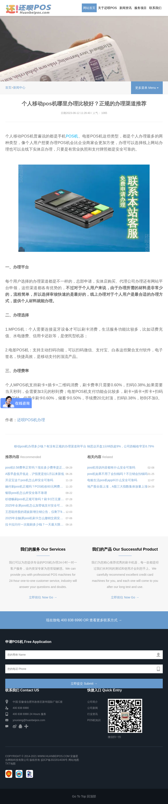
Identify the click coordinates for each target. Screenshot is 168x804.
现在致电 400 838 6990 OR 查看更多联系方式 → (84, 620)
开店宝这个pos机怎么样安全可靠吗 (29, 480)
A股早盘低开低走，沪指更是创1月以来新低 (34, 474)
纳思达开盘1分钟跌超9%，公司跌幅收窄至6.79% (120, 446)
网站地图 (73, 759)
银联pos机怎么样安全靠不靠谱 (26, 493)
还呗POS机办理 (31, 420)
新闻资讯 (125, 8)
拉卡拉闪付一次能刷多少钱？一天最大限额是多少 (35, 524)
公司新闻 (92, 708)
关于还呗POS (107, 8)
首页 (8, 87)
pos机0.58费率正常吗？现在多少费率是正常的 (35, 467)
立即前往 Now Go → (43, 597)
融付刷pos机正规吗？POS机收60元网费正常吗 (35, 486)
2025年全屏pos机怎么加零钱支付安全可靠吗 (35, 505)
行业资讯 (92, 714)
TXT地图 (10, 763)
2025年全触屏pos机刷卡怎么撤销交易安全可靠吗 (35, 518)
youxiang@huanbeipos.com (29, 720)
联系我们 (155, 8)
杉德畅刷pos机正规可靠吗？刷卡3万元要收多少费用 (35, 499)
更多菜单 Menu (147, 87)
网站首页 (89, 8)
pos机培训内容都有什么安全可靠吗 (111, 467)
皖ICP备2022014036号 (54, 759)
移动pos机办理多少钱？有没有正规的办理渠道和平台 (50, 446)
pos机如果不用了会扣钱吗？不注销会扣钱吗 (117, 474)
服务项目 (140, 8)
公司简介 (92, 701)
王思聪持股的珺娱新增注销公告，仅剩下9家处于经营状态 (35, 512)
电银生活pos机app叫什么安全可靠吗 (112, 480)
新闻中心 (19, 87)
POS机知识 (94, 720)
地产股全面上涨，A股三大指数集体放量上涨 (117, 486)
